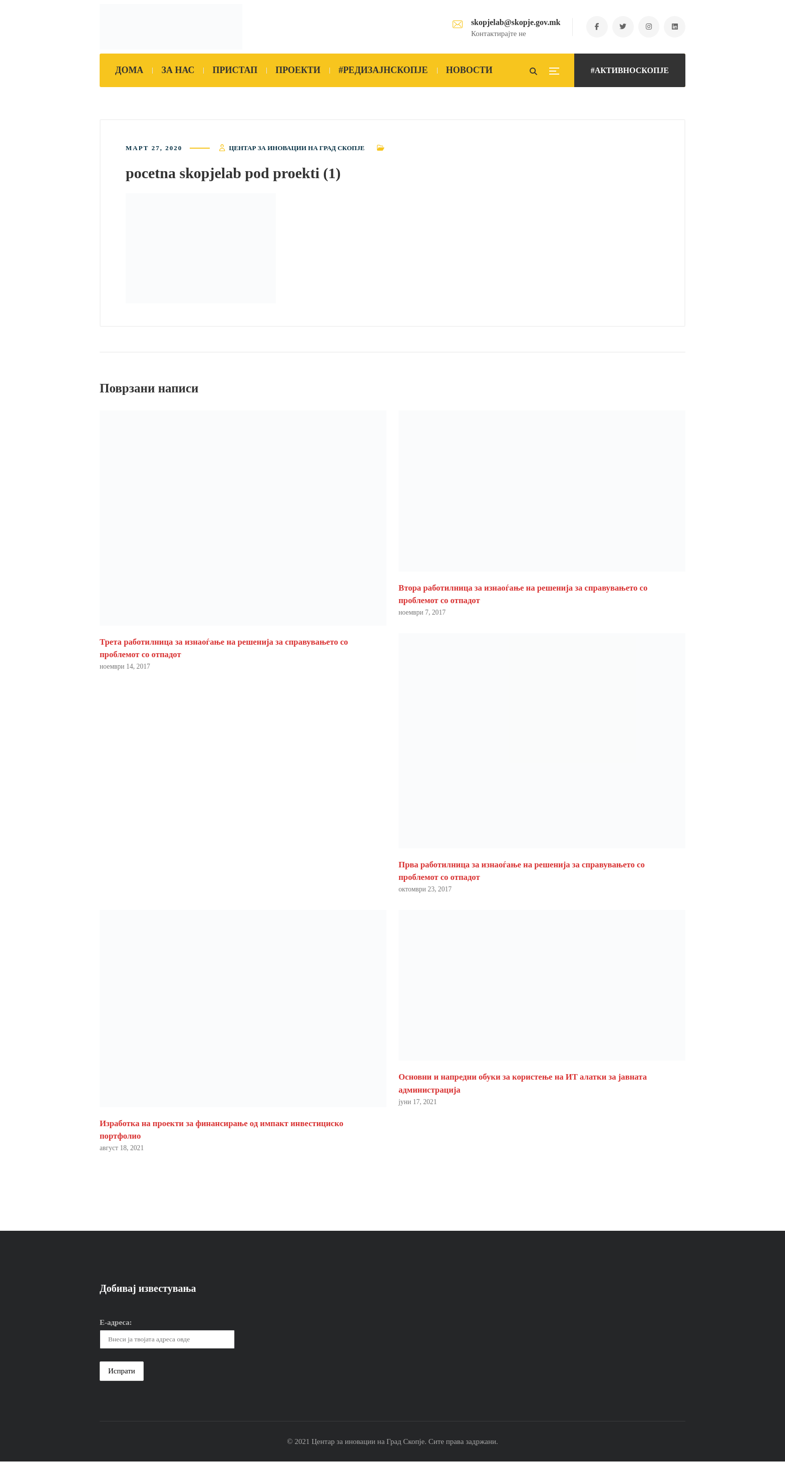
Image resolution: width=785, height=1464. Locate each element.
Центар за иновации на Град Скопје (296, 149)
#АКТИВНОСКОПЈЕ (630, 70)
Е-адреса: (116, 1325)
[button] (201, 249)
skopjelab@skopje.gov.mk (511, 22)
